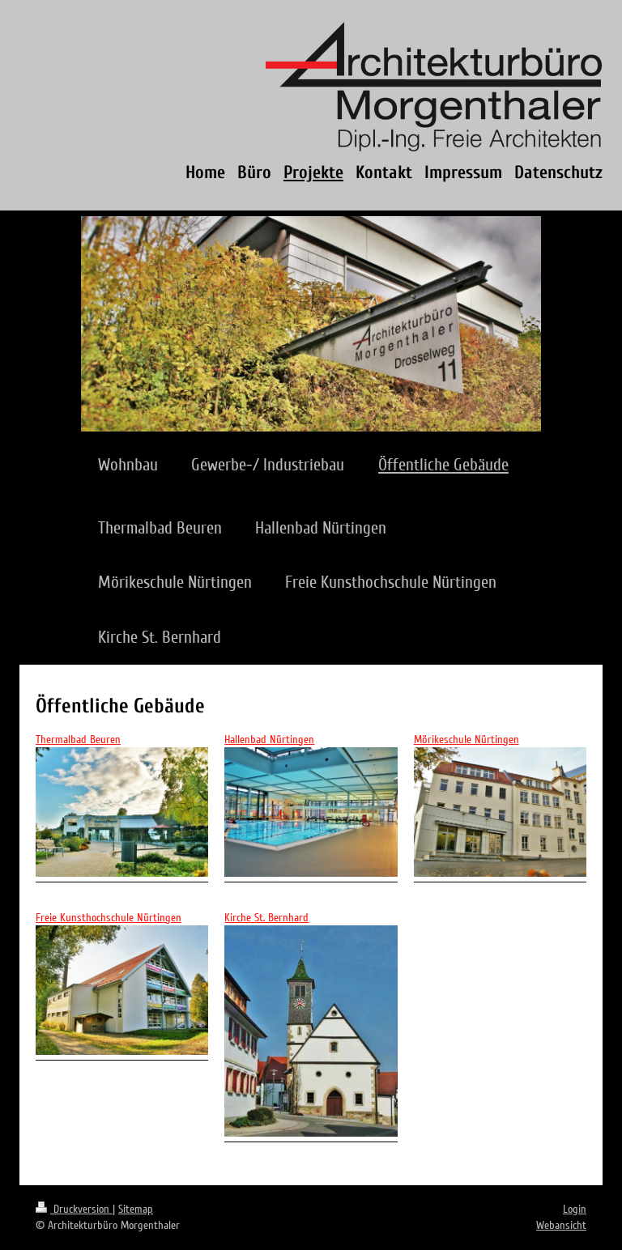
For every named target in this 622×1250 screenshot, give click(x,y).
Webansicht (561, 1225)
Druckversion (74, 1209)
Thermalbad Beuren (78, 739)
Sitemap (135, 1209)
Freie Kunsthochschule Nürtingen (108, 918)
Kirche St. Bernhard (266, 918)
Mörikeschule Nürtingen (466, 739)
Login (574, 1209)
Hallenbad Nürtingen (269, 739)
